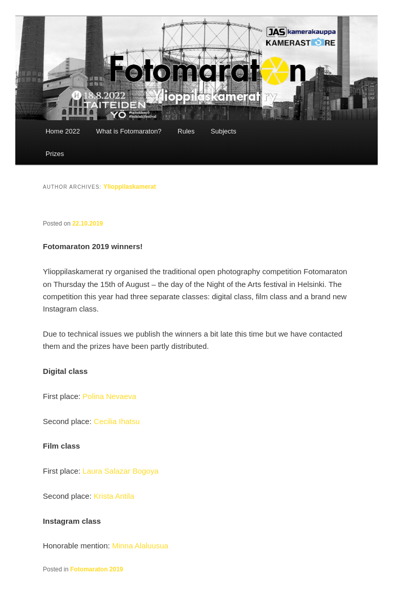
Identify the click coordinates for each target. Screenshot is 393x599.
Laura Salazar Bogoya (120, 471)
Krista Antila (114, 496)
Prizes (55, 154)
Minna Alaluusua (140, 545)
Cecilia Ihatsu (117, 421)
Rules (186, 131)
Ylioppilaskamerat (129, 186)
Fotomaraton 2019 (96, 569)
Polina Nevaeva (109, 396)
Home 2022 (63, 131)
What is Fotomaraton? (129, 131)
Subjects (223, 131)
